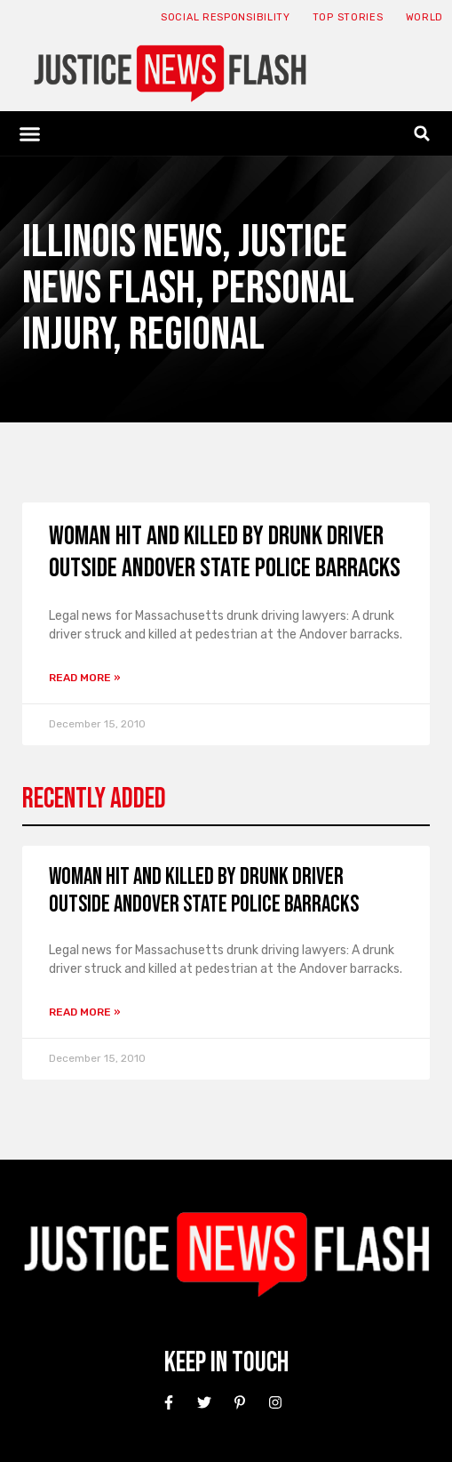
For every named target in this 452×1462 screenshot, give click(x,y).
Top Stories (348, 17)
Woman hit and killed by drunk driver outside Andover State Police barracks (224, 552)
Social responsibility (225, 17)
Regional (197, 335)
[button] (30, 133)
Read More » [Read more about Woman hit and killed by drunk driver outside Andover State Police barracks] (85, 677)
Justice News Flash (184, 265)
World (425, 17)
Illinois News (122, 242)
